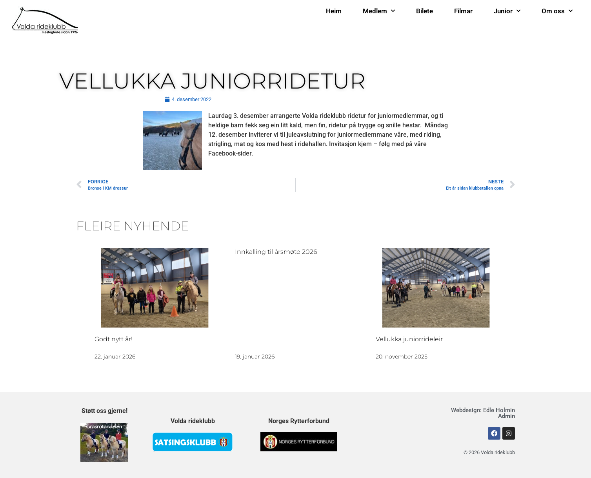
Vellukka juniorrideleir (409, 339)
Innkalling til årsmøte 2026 (276, 251)
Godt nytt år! (114, 339)
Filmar (463, 11)
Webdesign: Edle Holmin (483, 413)
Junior (507, 11)
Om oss (557, 11)
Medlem (379, 11)
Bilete (424, 11)
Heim (334, 11)
